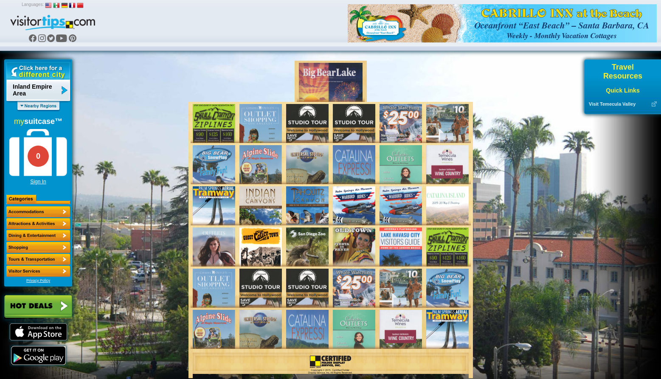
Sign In (38, 182)
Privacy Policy (38, 280)
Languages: (33, 4)
